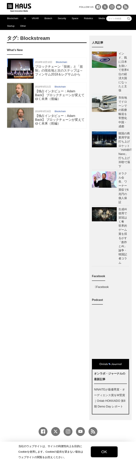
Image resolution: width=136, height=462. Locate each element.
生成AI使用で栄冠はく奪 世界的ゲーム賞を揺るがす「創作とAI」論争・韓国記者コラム (122, 236)
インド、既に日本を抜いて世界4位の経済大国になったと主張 (123, 72)
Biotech (48, 18)
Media (102, 18)
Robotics (88, 18)
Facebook (102, 286)
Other (23, 26)
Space (75, 18)
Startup (11, 26)
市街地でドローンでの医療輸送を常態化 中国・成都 (123, 112)
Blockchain (12, 18)
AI (25, 18)
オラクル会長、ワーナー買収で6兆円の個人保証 (123, 188)
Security (62, 18)
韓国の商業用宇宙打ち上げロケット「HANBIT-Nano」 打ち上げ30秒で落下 (125, 150)
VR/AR (35, 18)
